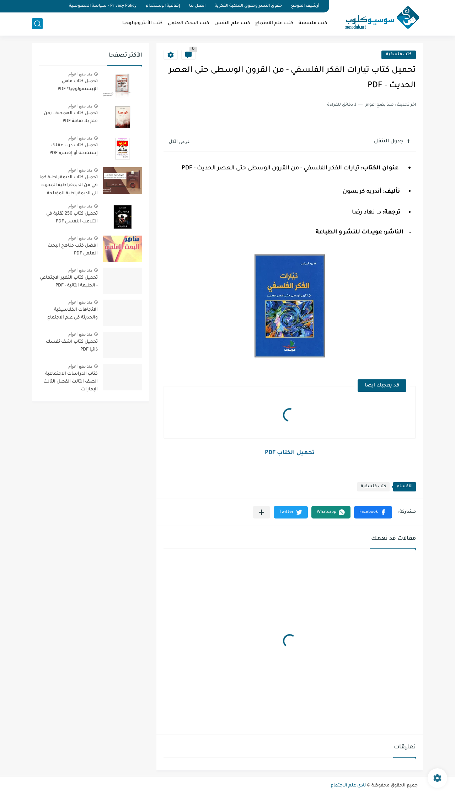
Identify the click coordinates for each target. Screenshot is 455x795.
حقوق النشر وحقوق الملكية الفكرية (248, 6)
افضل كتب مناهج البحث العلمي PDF (73, 249)
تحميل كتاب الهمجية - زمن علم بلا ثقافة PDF (71, 117)
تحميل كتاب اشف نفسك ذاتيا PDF (72, 345)
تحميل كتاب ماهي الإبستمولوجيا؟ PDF (78, 85)
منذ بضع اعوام (80, 74)
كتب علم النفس (232, 23)
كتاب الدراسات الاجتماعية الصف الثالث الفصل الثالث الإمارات (70, 382)
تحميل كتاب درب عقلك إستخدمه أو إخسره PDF (73, 149)
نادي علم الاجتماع (348, 785)
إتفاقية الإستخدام (163, 6)
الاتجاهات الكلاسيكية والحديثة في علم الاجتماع (72, 313)
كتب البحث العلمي (188, 23)
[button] (373, 512)
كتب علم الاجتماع (274, 23)
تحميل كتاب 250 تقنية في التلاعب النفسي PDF (72, 217)
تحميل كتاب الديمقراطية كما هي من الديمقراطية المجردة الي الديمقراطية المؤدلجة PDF (68, 186)
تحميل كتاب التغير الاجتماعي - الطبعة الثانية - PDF (69, 281)
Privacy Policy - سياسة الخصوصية (102, 6)
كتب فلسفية (313, 23)
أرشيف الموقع (305, 6)
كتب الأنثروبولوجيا (142, 23)
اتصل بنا (197, 6)
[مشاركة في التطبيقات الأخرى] (261, 512)
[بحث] (37, 23)
